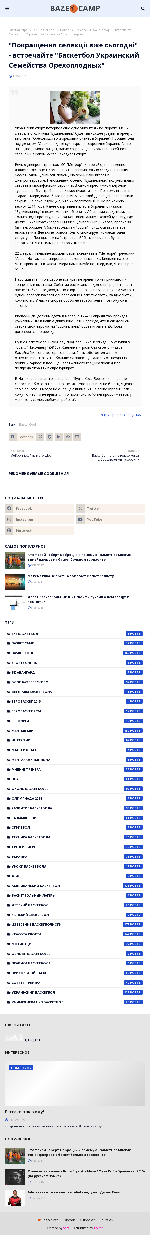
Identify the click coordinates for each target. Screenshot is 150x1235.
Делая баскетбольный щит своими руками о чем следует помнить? (78, 599)
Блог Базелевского (77, 682)
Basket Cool (47, 30)
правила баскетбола (77, 963)
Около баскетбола (77, 788)
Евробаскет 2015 (77, 701)
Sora (66, 1228)
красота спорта (77, 934)
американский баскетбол (77, 885)
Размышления (77, 818)
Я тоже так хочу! (24, 1112)
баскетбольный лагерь (77, 895)
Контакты (107, 1220)
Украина (77, 856)
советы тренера (77, 982)
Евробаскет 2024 (77, 711)
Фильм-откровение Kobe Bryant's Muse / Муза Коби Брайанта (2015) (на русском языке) (86, 1173)
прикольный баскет (77, 973)
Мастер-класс (77, 750)
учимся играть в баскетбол (77, 1002)
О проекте (87, 1220)
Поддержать (49, 1220)
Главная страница (22, 30)
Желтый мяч (77, 730)
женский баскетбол (77, 915)
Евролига (77, 721)
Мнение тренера (77, 769)
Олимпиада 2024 (77, 798)
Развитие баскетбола (77, 808)
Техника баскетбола (77, 837)
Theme (98, 1228)
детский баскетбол (77, 905)
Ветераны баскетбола (77, 691)
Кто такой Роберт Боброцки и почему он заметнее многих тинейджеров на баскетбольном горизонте (79, 557)
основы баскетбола (77, 953)
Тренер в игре (77, 847)
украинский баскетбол (77, 992)
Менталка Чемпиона (77, 759)
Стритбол (77, 827)
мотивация (77, 944)
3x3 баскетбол (77, 633)
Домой (70, 1220)
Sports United (77, 662)
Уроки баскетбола (77, 866)
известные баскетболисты (77, 924)
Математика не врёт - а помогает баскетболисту (71, 576)
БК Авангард (77, 672)
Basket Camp (77, 643)
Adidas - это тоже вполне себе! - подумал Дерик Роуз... (75, 1192)
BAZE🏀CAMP (75, 8)
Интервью (77, 740)
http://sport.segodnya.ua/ (121, 414)
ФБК (77, 876)
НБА (77, 779)
